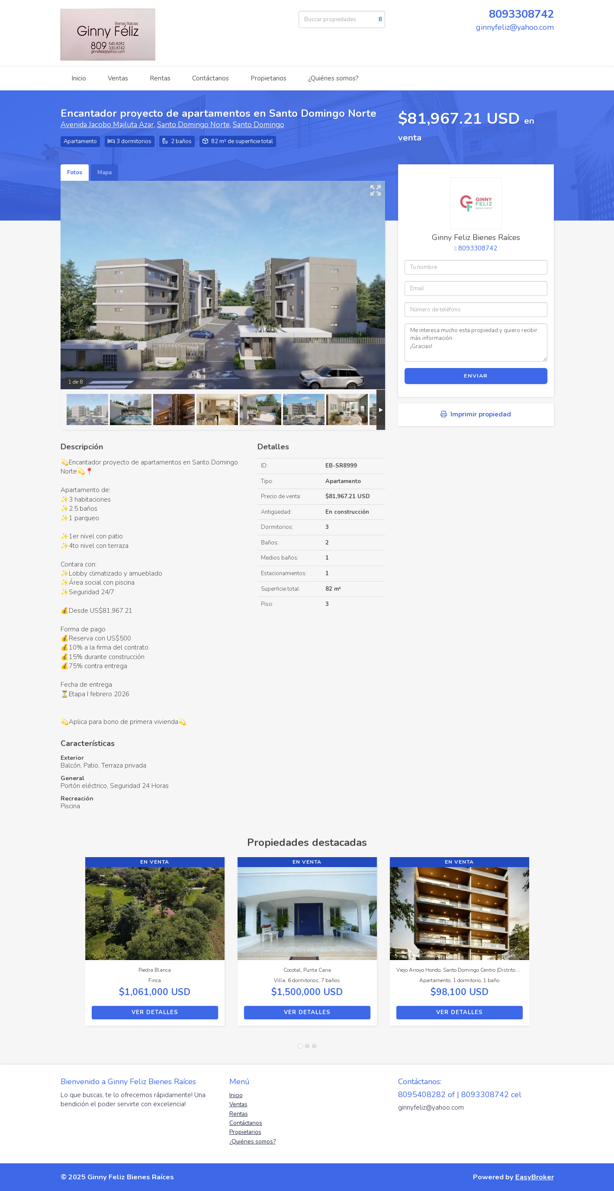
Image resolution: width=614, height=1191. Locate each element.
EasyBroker (534, 1177)
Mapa (104, 172)
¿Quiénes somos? (333, 78)
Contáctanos (210, 78)
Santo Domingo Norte (193, 125)
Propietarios (268, 78)
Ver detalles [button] (155, 1012)
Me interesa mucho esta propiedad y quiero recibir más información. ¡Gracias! (476, 342)
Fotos (74, 172)
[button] (73, 945)
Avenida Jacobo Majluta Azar (107, 125)
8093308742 (521, 14)
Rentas (160, 78)
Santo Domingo (258, 125)
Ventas (118, 78)
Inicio (78, 78)
